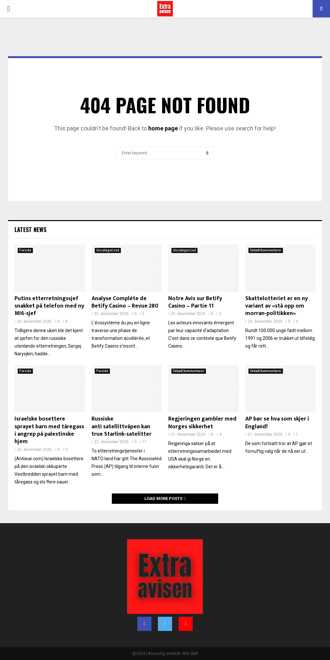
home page (163, 128)
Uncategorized (107, 250)
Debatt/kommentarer (265, 250)
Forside (25, 250)
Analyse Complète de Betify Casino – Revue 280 (125, 302)
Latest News (30, 229)
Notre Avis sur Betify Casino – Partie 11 (195, 302)
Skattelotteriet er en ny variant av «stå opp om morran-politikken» (276, 306)
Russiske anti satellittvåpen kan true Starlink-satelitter (121, 426)
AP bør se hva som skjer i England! (277, 422)
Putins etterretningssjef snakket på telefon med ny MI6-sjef (49, 306)
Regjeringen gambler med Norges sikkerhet (202, 422)
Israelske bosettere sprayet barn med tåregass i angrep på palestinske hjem (49, 430)
